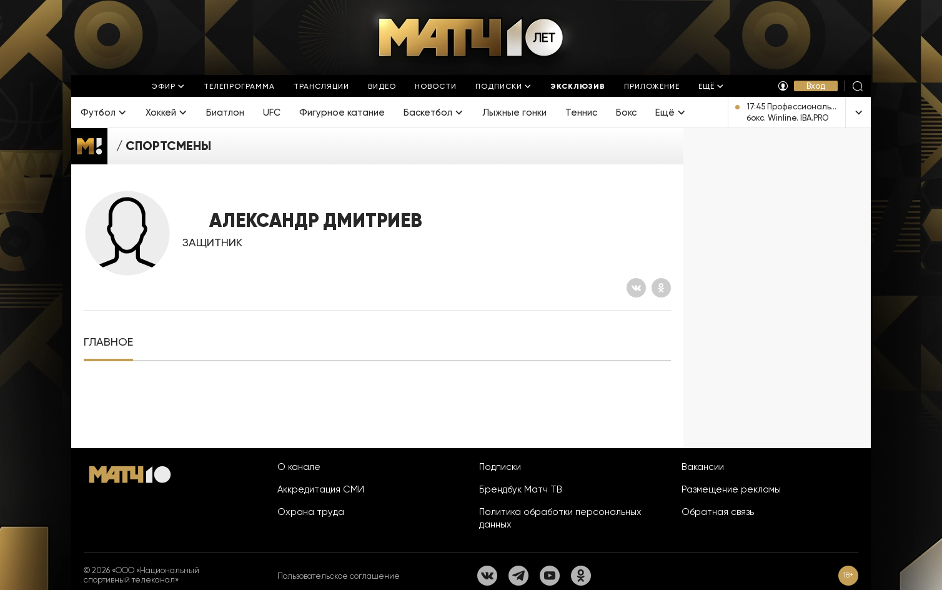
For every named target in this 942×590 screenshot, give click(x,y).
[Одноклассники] (661, 288)
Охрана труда (310, 512)
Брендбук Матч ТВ (520, 489)
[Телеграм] (518, 576)
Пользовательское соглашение (338, 576)
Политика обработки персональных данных (560, 518)
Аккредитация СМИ (320, 489)
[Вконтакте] (636, 288)
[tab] (108, 342)
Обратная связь (718, 512)
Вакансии (703, 466)
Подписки (500, 466)
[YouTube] (550, 576)
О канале (298, 466)
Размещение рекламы (731, 489)
